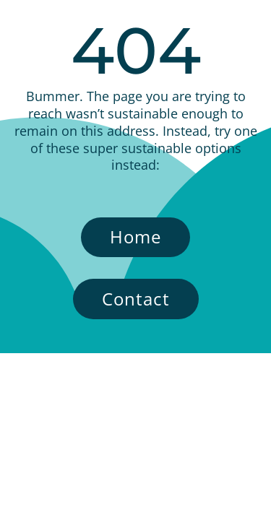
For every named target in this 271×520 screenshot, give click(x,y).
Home (135, 236)
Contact (136, 299)
